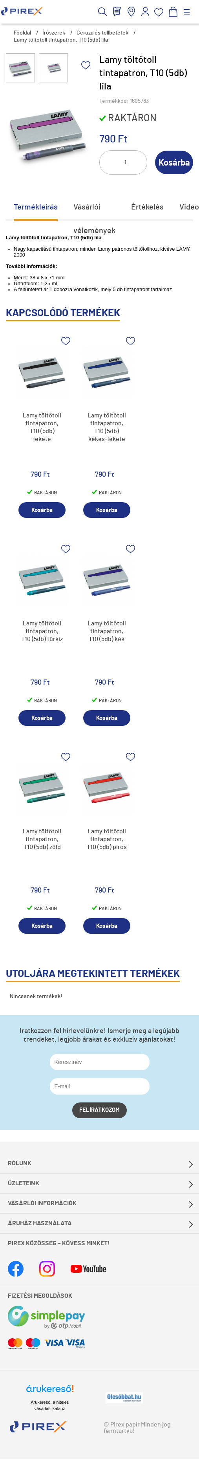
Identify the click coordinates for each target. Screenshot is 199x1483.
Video (189, 207)
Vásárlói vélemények (94, 211)
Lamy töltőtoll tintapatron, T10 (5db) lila (61, 40)
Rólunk (19, 1163)
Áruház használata (40, 1223)
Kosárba (174, 163)
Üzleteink (23, 1183)
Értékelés (147, 207)
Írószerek (53, 33)
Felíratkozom (99, 1110)
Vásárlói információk (42, 1203)
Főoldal (22, 33)
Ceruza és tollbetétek (102, 33)
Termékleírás (36, 207)
